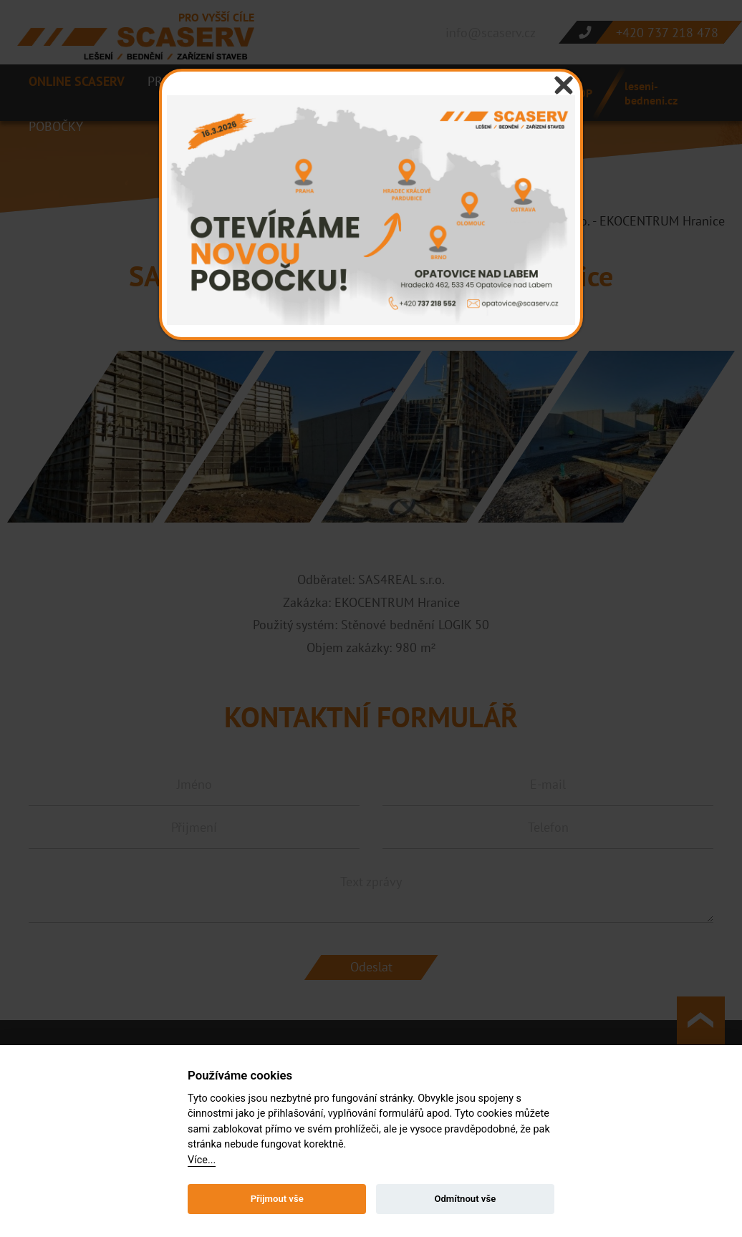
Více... (202, 1160)
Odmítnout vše (465, 1198)
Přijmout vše (277, 1198)
